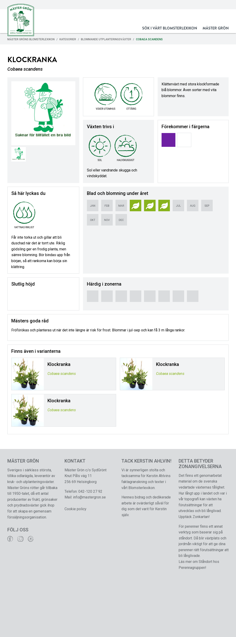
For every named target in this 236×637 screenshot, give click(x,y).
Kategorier (67, 39)
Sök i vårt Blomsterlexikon (169, 28)
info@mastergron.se (89, 497)
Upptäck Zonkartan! (194, 517)
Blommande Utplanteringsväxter (106, 39)
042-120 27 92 (90, 491)
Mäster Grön (216, 28)
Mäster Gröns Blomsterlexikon (31, 39)
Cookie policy (75, 509)
